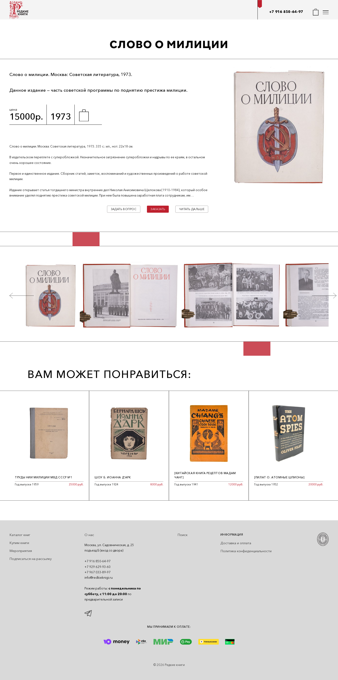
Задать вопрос (124, 209)
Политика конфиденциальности (246, 551)
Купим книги (19, 542)
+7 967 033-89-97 (97, 572)
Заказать (157, 209)
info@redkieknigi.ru (98, 577)
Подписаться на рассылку (30, 558)
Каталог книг (19, 535)
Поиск (182, 535)
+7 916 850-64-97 (286, 11)
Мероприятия (20, 550)
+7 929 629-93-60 (97, 567)
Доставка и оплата (235, 543)
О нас (89, 535)
